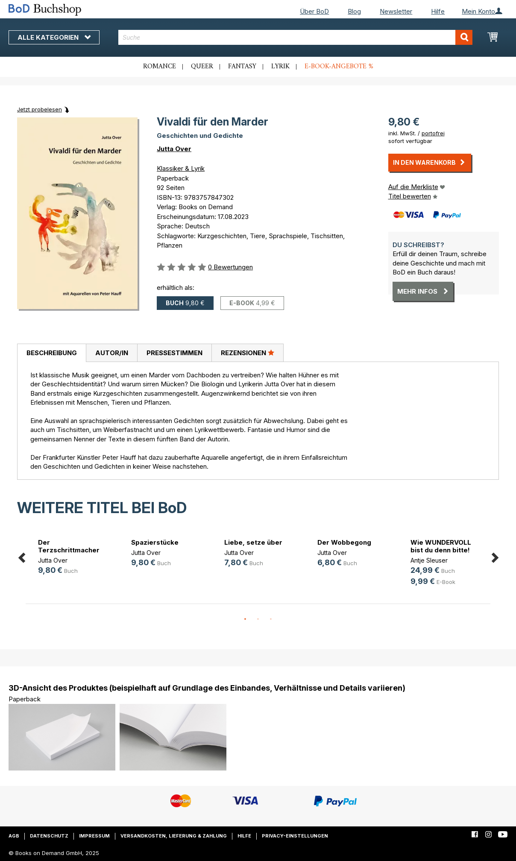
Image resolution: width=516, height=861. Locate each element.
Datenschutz (49, 836)
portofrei (433, 133)
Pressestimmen (174, 353)
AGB (14, 836)
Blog (354, 11)
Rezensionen (247, 352)
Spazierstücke (155, 542)
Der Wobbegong (344, 542)
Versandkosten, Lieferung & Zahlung (173, 836)
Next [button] (494, 556)
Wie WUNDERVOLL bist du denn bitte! (440, 546)
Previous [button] (21, 556)
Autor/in (111, 353)
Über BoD (314, 11)
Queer (202, 67)
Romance (159, 67)
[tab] (51, 353)
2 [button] (258, 619)
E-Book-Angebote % (339, 67)
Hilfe (438, 11)
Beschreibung (51, 353)
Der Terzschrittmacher (69, 546)
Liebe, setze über (253, 542)
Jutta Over (174, 149)
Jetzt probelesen (39, 109)
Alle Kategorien (54, 37)
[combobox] (295, 37)
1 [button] (245, 619)
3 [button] (271, 619)
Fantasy (242, 67)
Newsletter (396, 11)
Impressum (94, 836)
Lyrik (280, 67)
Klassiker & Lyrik (181, 168)
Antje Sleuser (429, 560)
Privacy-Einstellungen (295, 836)
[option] (72, 557)
